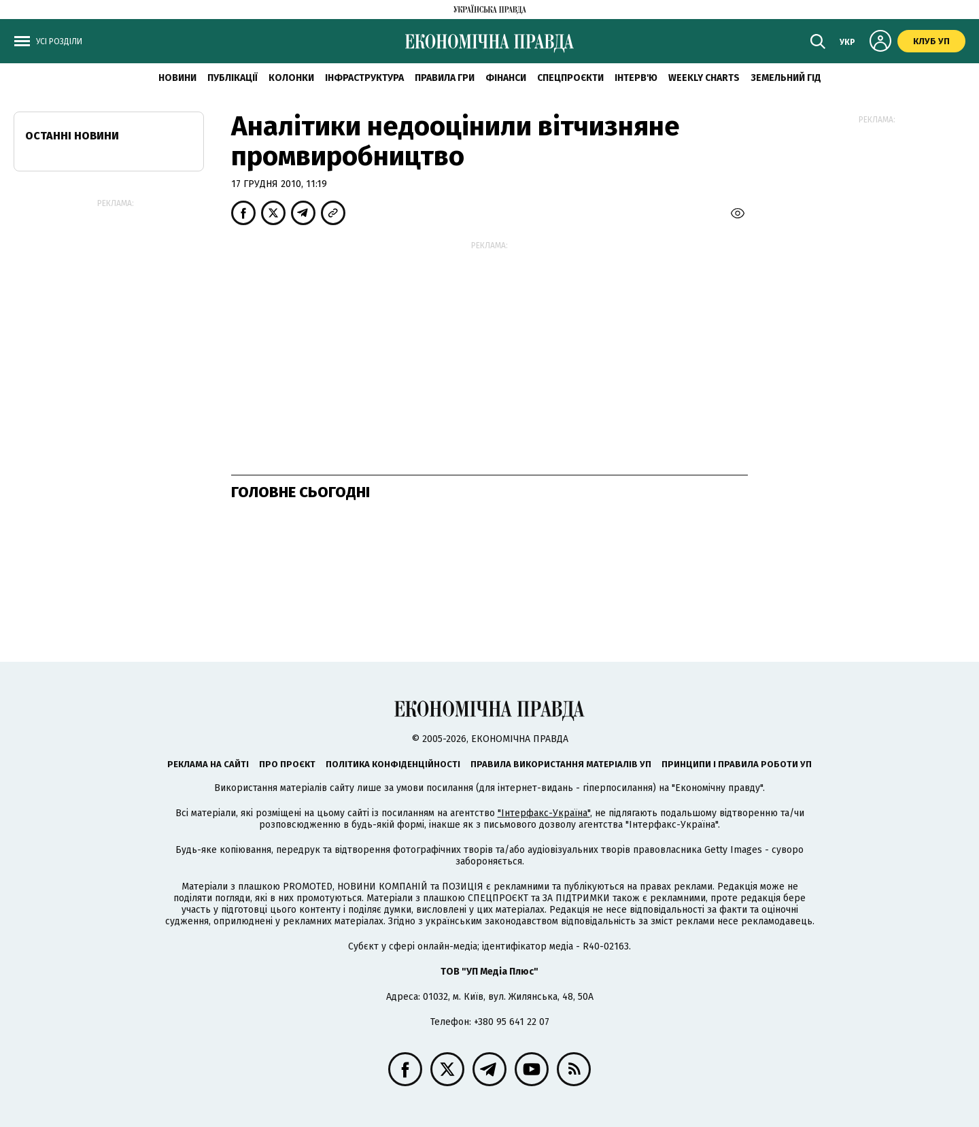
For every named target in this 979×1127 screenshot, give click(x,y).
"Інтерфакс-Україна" (544, 813)
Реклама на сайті (208, 764)
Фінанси (505, 78)
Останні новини (72, 135)
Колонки (291, 78)
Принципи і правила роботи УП (737, 764)
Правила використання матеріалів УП (560, 764)
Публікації (232, 78)
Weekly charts (704, 78)
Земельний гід (786, 78)
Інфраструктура (364, 78)
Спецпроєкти (570, 78)
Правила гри (445, 78)
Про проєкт (287, 764)
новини (177, 78)
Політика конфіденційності (393, 764)
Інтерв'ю (636, 78)
